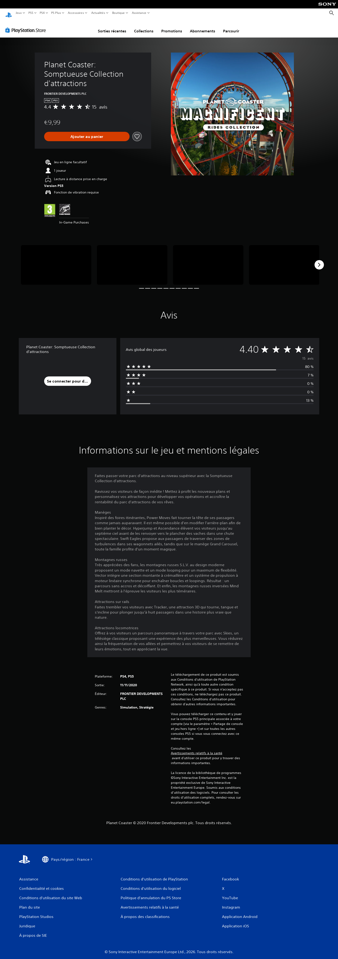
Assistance (139, 13)
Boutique (118, 13)
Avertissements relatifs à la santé (196, 749)
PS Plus (56, 13)
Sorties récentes (112, 26)
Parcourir (231, 26)
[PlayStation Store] (27, 25)
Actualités (98, 13)
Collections (144, 26)
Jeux (19, 13)
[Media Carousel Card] (56, 260)
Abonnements (202, 26)
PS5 (30, 13)
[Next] (319, 260)
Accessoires (76, 13)
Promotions (171, 26)
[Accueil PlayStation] (9, 13)
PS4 (42, 13)
